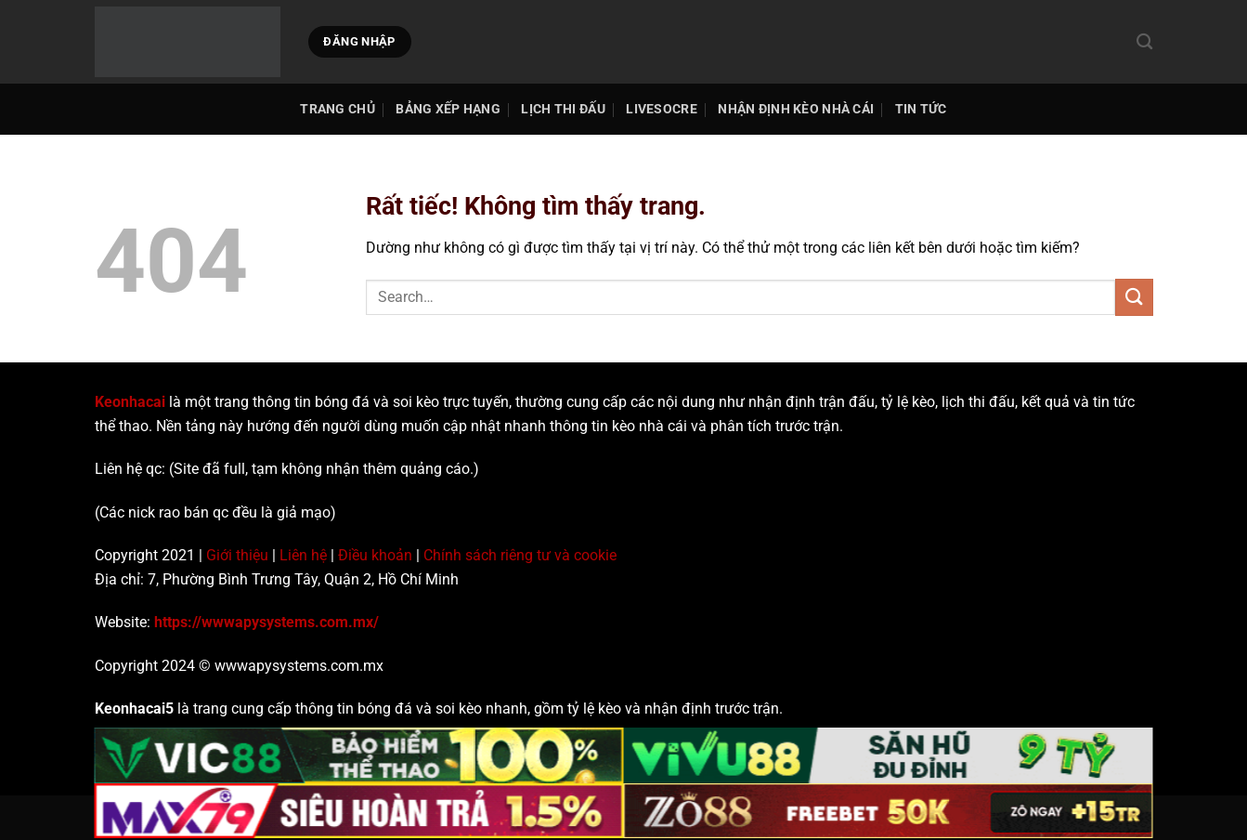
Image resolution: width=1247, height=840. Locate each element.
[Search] (1144, 42)
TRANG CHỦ (337, 109)
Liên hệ (303, 555)
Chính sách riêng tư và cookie (520, 555)
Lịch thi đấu (562, 109)
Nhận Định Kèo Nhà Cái (796, 109)
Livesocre (661, 109)
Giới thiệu (237, 555)
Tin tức (921, 109)
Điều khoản (375, 555)
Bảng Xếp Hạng (448, 109)
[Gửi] (1133, 297)
